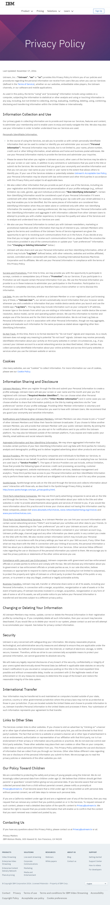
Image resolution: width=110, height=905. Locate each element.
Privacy (17, 892)
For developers (95, 869)
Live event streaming (32, 857)
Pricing (40, 10)
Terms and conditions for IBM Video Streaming (64, 892)
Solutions (52, 10)
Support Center (95, 861)
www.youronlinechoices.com (17, 513)
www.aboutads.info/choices (45, 509)
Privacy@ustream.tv (12, 788)
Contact (6, 892)
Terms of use (30, 892)
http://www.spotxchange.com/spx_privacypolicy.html (29, 489)
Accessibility (97, 892)
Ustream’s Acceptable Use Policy (90, 173)
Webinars (49, 857)
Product (25, 10)
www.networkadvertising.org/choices (78, 509)
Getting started (95, 857)
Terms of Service (26, 84)
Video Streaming (9, 857)
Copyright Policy (10, 898)
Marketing (28, 868)
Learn (67, 10)
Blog (69, 857)
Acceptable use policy (33, 898)
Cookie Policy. (24, 371)
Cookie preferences (57, 898)
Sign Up (98, 11)
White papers (51, 861)
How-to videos (95, 865)
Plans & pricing (8, 875)
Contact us (71, 861)
